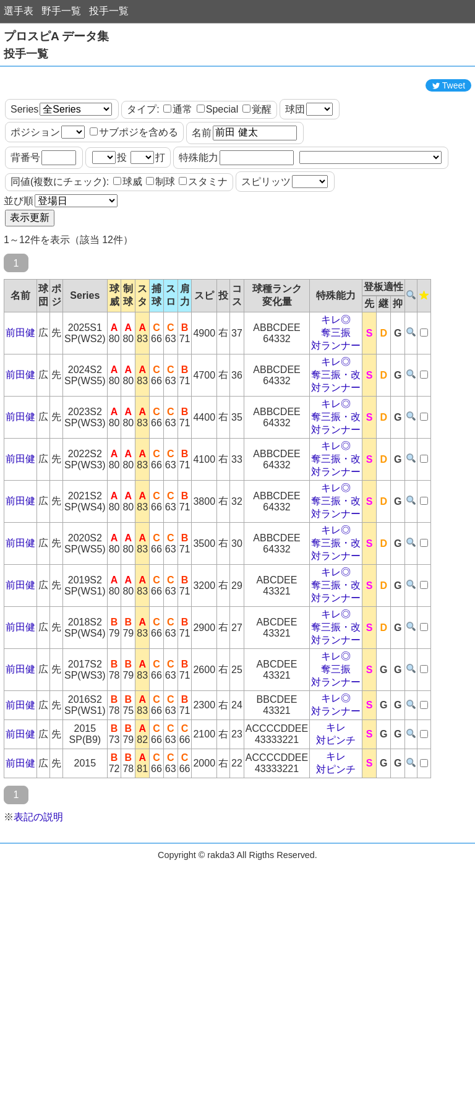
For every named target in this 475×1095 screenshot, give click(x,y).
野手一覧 (61, 11)
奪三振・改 (336, 430)
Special (217, 165)
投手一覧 (109, 11)
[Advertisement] (237, 101)
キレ (336, 783)
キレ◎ (336, 375)
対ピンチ (336, 796)
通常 (177, 165)
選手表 (18, 11)
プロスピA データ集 (56, 36)
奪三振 (336, 388)
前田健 (20, 388)
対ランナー (336, 401)
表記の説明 (38, 872)
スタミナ (203, 237)
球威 (127, 237)
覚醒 (257, 165)
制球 (160, 237)
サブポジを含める (134, 187)
